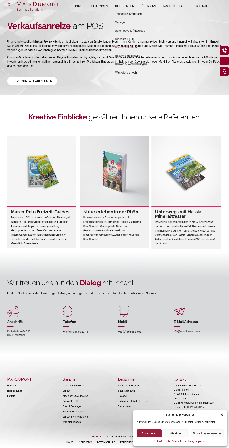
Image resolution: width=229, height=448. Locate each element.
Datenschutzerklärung (183, 441)
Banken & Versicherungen (76, 416)
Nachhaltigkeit (14, 390)
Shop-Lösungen (126, 390)
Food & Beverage (72, 406)
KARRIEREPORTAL (130, 442)
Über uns (11, 385)
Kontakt (11, 396)
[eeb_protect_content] (223, 51)
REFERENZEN (117, 6)
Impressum (201, 441)
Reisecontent (125, 406)
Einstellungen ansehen (207, 433)
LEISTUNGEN (95, 6)
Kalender (122, 396)
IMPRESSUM (85, 442)
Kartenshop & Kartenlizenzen (133, 401)
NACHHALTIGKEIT (162, 6)
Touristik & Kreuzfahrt (74, 385)
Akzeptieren (149, 433)
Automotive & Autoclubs (75, 396)
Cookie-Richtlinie (161, 441)
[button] (222, 414)
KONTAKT (185, 6)
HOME (77, 6)
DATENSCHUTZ (106, 442)
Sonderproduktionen (129, 385)
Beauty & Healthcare (73, 411)
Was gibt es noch (72, 422)
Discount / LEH (70, 401)
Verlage (66, 390)
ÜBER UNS (139, 6)
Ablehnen (176, 433)
